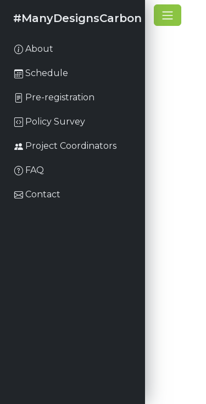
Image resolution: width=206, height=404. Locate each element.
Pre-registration (54, 97)
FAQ (29, 170)
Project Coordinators (65, 146)
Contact (37, 194)
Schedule (41, 73)
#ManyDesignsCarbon (77, 18)
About (33, 49)
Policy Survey (49, 121)
